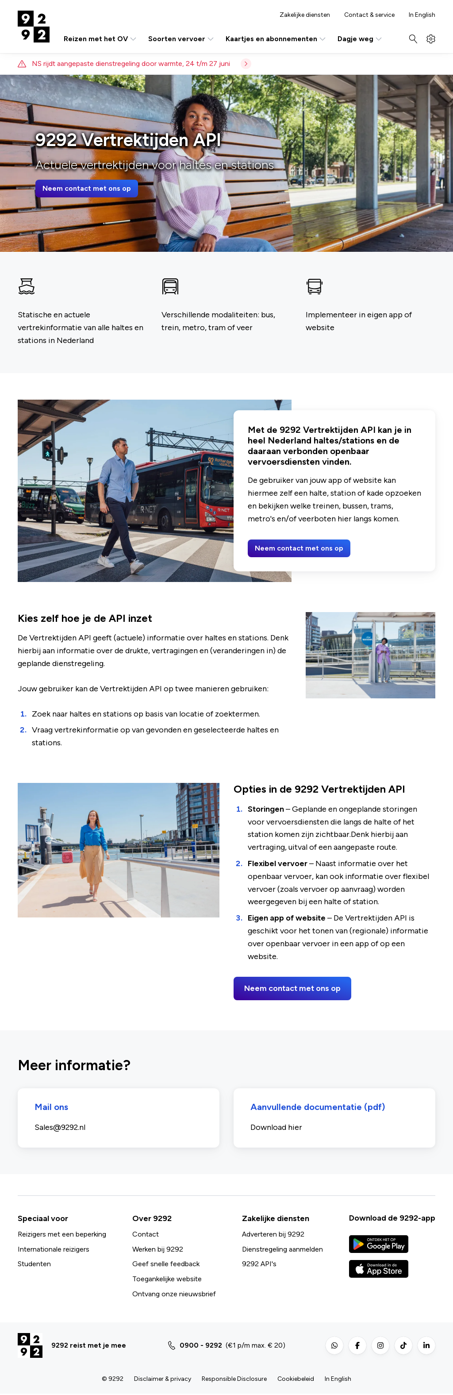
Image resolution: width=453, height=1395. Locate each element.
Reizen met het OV (101, 39)
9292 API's (259, 1265)
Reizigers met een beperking (62, 1235)
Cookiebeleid (295, 1380)
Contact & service (369, 15)
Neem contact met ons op (86, 188)
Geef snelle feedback (166, 1265)
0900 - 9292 (201, 1346)
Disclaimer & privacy (162, 1380)
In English (422, 15)
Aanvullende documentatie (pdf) (318, 1107)
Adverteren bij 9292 (273, 1235)
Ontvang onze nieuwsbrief (174, 1295)
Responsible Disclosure (234, 1380)
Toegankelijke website (167, 1280)
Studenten (34, 1265)
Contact (145, 1235)
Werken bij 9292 (157, 1250)
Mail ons (52, 1107)
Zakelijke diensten (305, 15)
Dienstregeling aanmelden (282, 1250)
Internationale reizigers (53, 1250)
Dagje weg (360, 39)
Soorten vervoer (181, 39)
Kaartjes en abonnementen (276, 39)
